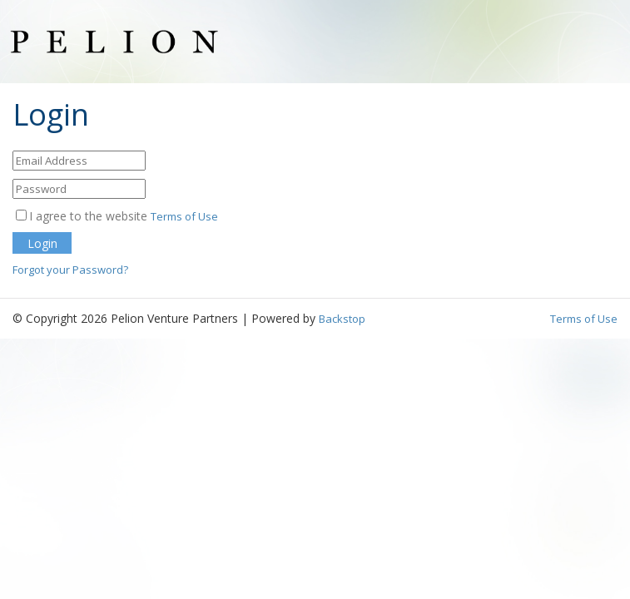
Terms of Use (184, 216)
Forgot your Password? (70, 269)
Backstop (342, 318)
